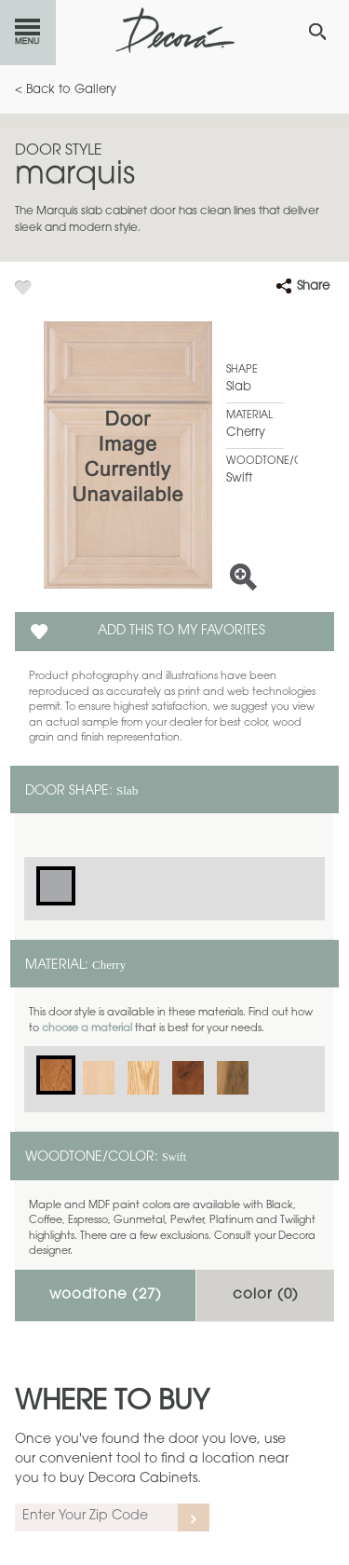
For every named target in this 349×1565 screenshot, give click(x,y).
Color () (266, 1295)
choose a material (87, 1029)
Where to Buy (112, 1403)
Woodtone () (105, 1295)
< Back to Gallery (65, 90)
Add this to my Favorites (181, 631)
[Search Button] (317, 31)
